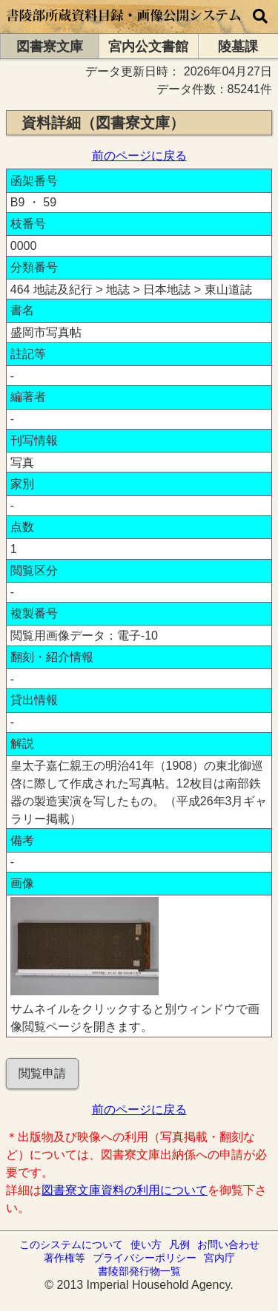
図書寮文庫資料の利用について (125, 1190)
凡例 (179, 1244)
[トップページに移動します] (124, 26)
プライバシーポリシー (144, 1258)
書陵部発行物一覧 (139, 1271)
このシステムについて (71, 1244)
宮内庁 (219, 1258)
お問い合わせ (228, 1244)
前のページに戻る (139, 155)
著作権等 (64, 1258)
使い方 (146, 1244)
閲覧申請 (42, 1073)
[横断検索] (260, 16)
